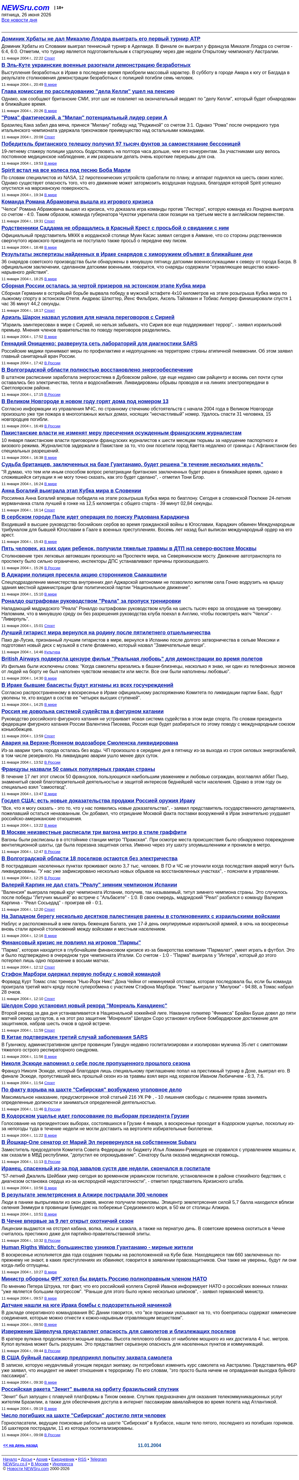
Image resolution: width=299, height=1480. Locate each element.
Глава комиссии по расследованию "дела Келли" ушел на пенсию (88, 91)
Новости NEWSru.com (28, 1468)
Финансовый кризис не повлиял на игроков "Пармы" (71, 943)
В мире (50, 84)
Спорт (49, 58)
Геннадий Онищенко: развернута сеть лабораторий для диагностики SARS (99, 344)
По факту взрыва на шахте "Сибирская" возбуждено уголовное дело (91, 1090)
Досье (26, 1459)
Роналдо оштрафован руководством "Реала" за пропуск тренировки (91, 601)
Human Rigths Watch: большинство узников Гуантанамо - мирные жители (97, 1247)
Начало (10, 1459)
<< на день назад (20, 1445)
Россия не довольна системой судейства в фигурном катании (82, 711)
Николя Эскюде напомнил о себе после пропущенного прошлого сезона (95, 1063)
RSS (82, 1459)
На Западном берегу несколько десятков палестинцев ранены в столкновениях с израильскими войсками (140, 916)
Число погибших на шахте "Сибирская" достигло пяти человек (83, 1415)
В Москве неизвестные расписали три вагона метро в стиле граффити (94, 832)
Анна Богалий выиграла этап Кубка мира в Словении (71, 491)
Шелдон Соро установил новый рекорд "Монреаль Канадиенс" (84, 1006)
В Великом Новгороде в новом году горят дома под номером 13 (84, 401)
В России (52, 363)
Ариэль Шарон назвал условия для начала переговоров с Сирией (88, 317)
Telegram (98, 1459)
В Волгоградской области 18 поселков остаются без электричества (89, 858)
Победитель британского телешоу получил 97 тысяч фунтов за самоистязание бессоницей (120, 144)
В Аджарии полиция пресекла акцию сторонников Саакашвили (84, 575)
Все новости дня (19, 20)
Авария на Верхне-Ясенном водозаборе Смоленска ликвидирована (89, 743)
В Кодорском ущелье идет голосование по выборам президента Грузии (95, 1116)
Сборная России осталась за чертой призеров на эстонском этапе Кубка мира (103, 286)
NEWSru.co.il (15, 1464)
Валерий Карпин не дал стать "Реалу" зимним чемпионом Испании (89, 885)
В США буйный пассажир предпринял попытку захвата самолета (86, 1358)
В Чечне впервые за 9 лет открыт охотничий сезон (67, 1221)
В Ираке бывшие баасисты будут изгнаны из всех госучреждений (87, 685)
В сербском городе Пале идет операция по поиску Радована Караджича (95, 517)
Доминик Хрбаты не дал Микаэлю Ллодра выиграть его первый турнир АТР (100, 39)
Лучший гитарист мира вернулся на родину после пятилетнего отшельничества (106, 632)
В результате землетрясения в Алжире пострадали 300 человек (84, 1195)
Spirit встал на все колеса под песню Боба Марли (66, 170)
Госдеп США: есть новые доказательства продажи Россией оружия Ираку (98, 801)
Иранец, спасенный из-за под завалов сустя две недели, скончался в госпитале (105, 1168)
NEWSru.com (25, 7)
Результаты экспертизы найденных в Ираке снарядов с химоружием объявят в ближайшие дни (127, 254)
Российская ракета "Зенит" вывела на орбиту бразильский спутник (90, 1389)
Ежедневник (62, 1459)
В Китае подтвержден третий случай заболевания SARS (74, 1037)
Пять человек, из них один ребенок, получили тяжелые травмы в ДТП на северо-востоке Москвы (128, 548)
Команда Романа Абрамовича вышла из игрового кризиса (77, 202)
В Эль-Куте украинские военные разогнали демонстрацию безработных (96, 65)
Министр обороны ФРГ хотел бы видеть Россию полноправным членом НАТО (104, 1279)
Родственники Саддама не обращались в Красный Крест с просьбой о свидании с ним (115, 228)
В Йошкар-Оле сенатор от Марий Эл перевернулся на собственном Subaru (98, 1142)
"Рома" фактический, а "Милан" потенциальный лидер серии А (84, 118)
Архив (42, 1459)
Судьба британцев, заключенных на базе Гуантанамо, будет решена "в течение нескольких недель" (132, 464)
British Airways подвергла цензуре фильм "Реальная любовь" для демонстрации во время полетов (132, 659)
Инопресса (63, 1464)
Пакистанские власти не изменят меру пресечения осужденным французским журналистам (121, 433)
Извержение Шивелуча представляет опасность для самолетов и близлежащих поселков (118, 1331)
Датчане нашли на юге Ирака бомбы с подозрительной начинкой (86, 1305)
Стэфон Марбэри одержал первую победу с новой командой (81, 974)
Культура (52, 652)
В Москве (40, 1464)
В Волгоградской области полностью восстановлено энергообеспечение (97, 370)
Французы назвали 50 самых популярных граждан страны (78, 769)
